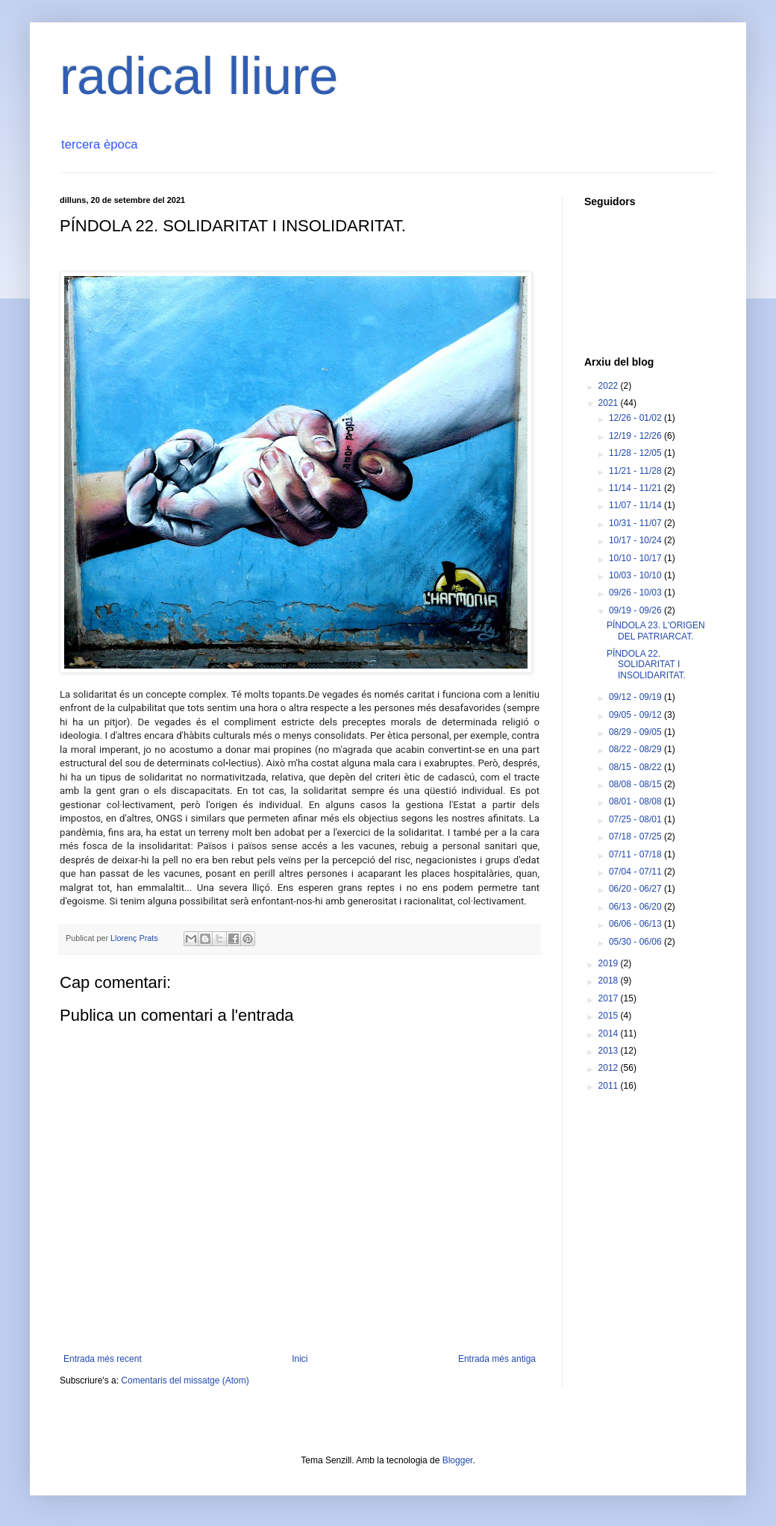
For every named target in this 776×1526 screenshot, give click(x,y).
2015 (609, 1015)
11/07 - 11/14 (636, 505)
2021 (609, 403)
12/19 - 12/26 (636, 436)
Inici (299, 1359)
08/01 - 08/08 (636, 801)
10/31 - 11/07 (636, 523)
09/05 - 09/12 (636, 715)
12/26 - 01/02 (636, 418)
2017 (609, 998)
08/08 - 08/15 (636, 784)
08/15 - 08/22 (636, 767)
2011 (609, 1086)
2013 (609, 1050)
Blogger (457, 1460)
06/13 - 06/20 (636, 906)
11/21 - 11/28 (636, 471)
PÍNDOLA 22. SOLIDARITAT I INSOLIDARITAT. (646, 664)
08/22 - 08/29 (636, 749)
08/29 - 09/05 (636, 732)
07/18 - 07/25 (636, 836)
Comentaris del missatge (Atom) (184, 1380)
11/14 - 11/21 (636, 488)
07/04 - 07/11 (636, 871)
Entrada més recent (102, 1359)
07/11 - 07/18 (636, 854)
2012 (609, 1068)
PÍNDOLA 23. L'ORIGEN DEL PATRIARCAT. (656, 630)
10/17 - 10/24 (636, 540)
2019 (609, 963)
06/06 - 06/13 (636, 924)
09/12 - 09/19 (636, 697)
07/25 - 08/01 (636, 819)
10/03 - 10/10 (636, 575)
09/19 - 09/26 (636, 610)
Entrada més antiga (497, 1359)
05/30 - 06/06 (636, 941)
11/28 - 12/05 (636, 453)
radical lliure (199, 76)
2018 (609, 980)
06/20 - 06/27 (636, 889)
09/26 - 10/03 (636, 592)
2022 (609, 386)
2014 (609, 1033)
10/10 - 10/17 (636, 558)
